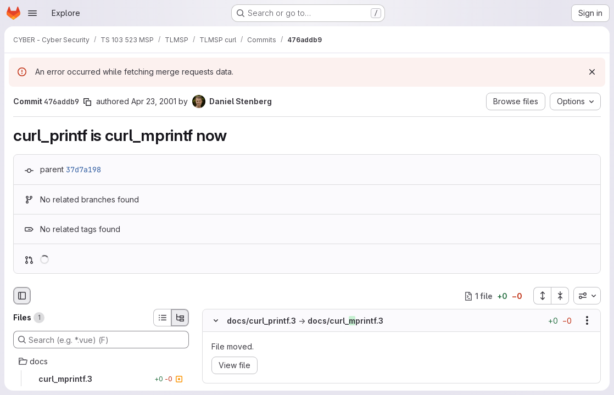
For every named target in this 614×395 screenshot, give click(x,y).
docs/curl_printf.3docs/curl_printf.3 (305, 320)
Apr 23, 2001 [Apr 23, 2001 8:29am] (153, 101)
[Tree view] (180, 317)
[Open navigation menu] (32, 13)
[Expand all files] (542, 295)
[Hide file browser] (22, 295)
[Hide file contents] (215, 320)
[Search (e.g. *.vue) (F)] (101, 339)
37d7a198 (83, 169)
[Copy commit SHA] (87, 102)
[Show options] (587, 320)
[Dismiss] (592, 71)
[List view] (162, 317)
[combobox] (587, 295)
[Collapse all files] (560, 295)
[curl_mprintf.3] (101, 379)
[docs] (101, 361)
